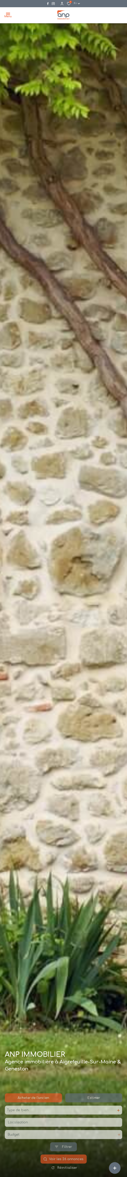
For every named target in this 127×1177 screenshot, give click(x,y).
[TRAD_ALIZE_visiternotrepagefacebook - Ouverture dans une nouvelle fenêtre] (48, 3)
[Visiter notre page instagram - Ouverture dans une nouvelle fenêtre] (53, 3)
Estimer (93, 1112)
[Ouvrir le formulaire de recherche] (63, 1161)
